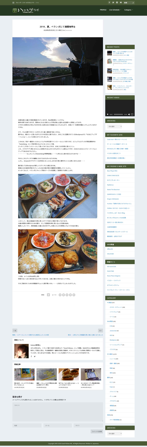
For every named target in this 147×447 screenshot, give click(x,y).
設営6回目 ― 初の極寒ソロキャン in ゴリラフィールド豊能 (122, 71)
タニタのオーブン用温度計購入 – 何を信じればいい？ (90, 385)
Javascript (113, 332)
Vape (111, 388)
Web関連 (110, 323)
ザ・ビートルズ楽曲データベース (117, 145)
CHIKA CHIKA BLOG (113, 177)
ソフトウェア (114, 313)
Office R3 (110, 250)
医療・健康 (113, 365)
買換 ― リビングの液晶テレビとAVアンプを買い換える (122, 53)
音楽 (108, 416)
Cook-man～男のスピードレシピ (117, 141)
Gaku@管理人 (36, 346)
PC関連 (109, 304)
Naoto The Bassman (113, 191)
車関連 (112, 407)
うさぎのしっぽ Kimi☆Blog (116, 214)
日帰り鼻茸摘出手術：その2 (30, 3)
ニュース (112, 360)
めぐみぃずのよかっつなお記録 (116, 219)
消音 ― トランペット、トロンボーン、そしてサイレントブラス (122, 88)
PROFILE (103, 11)
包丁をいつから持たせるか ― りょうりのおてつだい (69, 385)
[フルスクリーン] (132, 116)
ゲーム (112, 398)
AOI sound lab (111, 268)
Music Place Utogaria (113, 277)
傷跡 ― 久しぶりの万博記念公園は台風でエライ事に (46, 385)
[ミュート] (129, 116)
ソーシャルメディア (116, 346)
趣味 (108, 379)
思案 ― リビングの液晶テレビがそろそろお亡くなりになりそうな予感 (123, 80)
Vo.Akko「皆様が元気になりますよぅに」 (119, 205)
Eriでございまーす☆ (113, 181)
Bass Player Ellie (112, 172)
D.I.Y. (125, 56)
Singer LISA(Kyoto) (113, 200)
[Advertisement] (57, 104)
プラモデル (113, 402)
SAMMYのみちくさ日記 (114, 195)
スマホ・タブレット (116, 308)
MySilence (110, 186)
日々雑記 (59, 31)
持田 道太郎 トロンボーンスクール (117, 233)
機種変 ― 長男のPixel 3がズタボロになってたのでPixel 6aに (122, 62)
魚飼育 (112, 412)
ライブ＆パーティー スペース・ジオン (118, 291)
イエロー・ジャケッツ (113, 282)
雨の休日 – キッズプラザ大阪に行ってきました (24, 385)
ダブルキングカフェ (113, 286)
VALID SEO (110, 255)
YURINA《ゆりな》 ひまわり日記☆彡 (118, 209)
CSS (111, 327)
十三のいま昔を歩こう (114, 155)
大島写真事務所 (112, 228)
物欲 (128, 56)
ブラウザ (112, 351)
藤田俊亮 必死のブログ (114, 238)
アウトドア (126, 74)
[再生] (108, 116)
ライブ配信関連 (114, 421)
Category (127, 11)
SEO (111, 337)
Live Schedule (114, 11)
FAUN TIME (110, 272)
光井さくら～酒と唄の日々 (115, 224)
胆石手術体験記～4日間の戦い (116, 159)
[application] (120, 109)
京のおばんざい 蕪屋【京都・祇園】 (118, 150)
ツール (112, 318)
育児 (125, 91)
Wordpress (113, 341)
